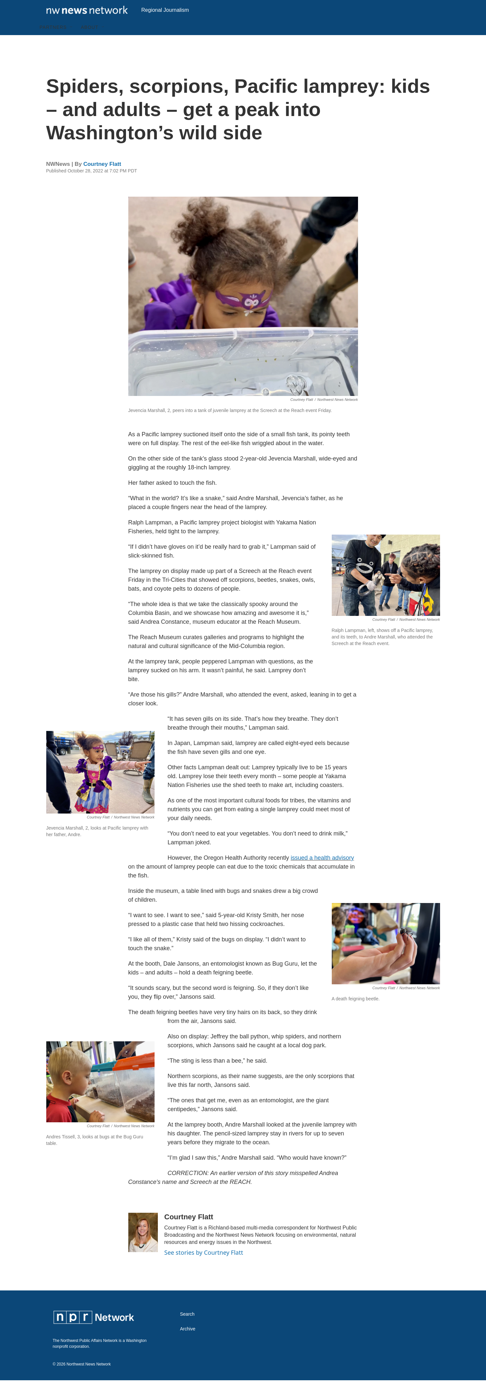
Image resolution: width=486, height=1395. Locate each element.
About (89, 42)
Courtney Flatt (102, 179)
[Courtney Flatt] (143, 1247)
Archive (188, 1343)
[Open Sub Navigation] (71, 42)
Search (187, 1328)
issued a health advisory (322, 872)
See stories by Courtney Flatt (203, 1267)
